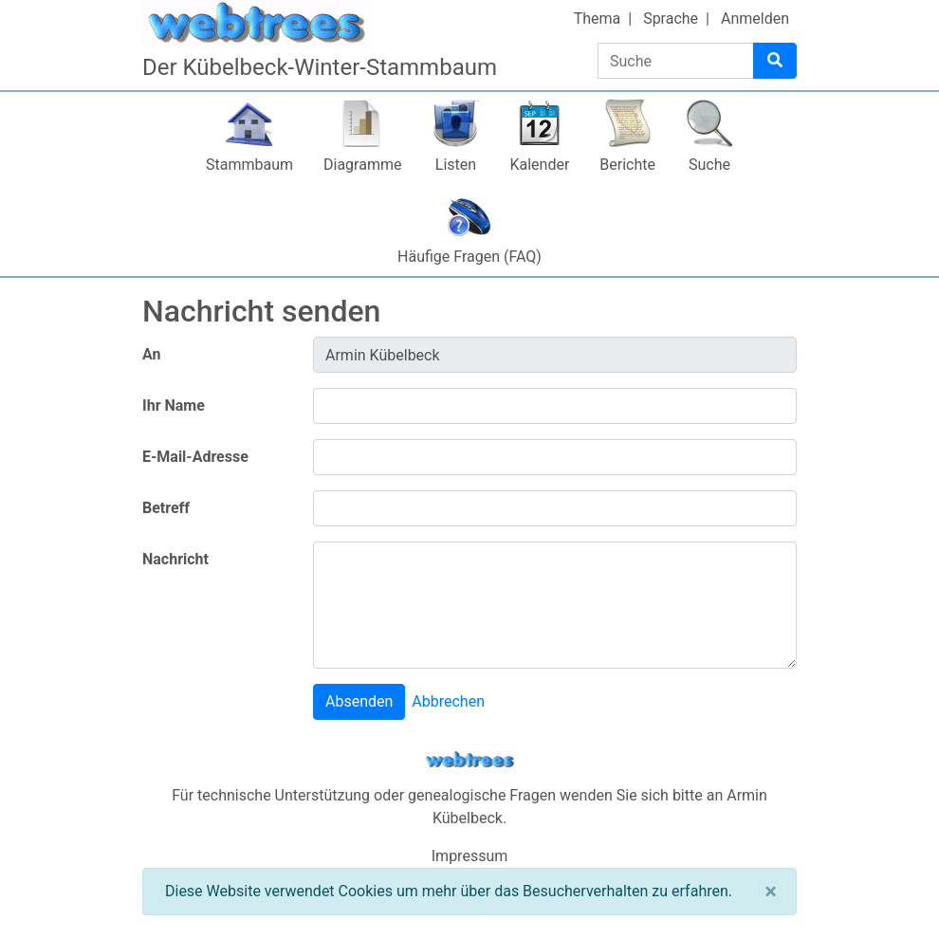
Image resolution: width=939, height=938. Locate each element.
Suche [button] (709, 165)
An (151, 354)
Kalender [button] (539, 165)
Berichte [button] (627, 165)
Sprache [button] (670, 18)
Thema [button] (597, 18)
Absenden (359, 701)
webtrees (469, 760)
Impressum (470, 856)
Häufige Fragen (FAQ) (469, 257)
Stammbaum (249, 165)
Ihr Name (173, 405)
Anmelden (755, 18)
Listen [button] (455, 165)
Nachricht (175, 559)
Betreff (166, 508)
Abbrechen (448, 701)
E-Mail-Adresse (195, 457)
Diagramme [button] (362, 165)
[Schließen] (771, 891)
